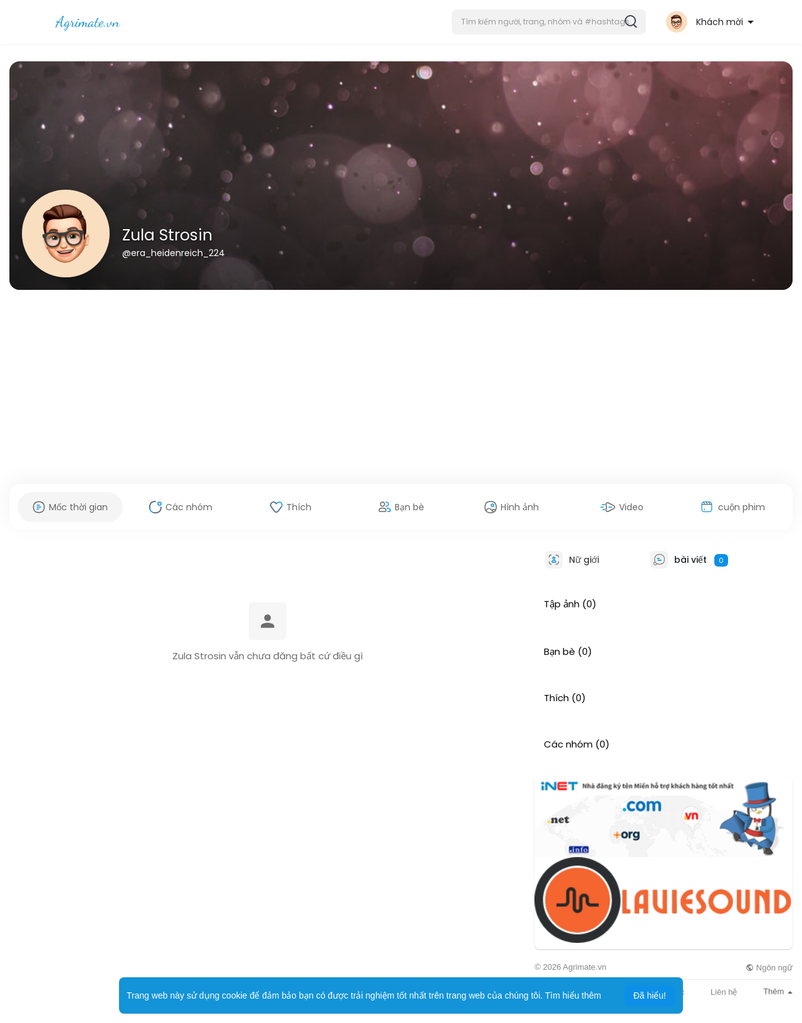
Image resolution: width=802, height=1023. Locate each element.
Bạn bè (559, 652)
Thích (556, 698)
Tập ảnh (562, 604)
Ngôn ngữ (769, 968)
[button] (549, 21)
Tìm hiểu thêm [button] (573, 995)
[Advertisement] (401, 387)
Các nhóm (568, 744)
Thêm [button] (778, 991)
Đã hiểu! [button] (649, 995)
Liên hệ (724, 992)
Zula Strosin (167, 235)
